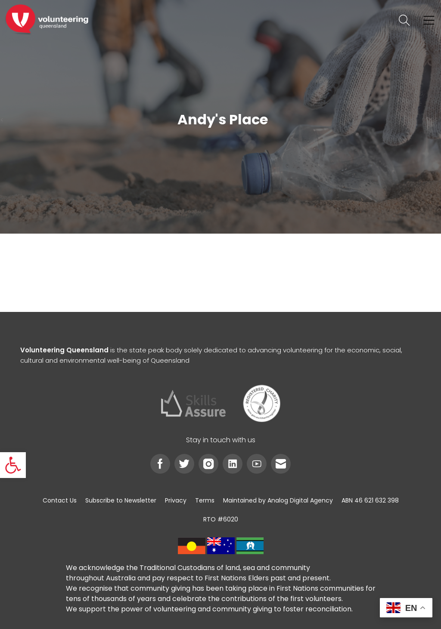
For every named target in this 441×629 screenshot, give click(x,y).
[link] (13, 465)
